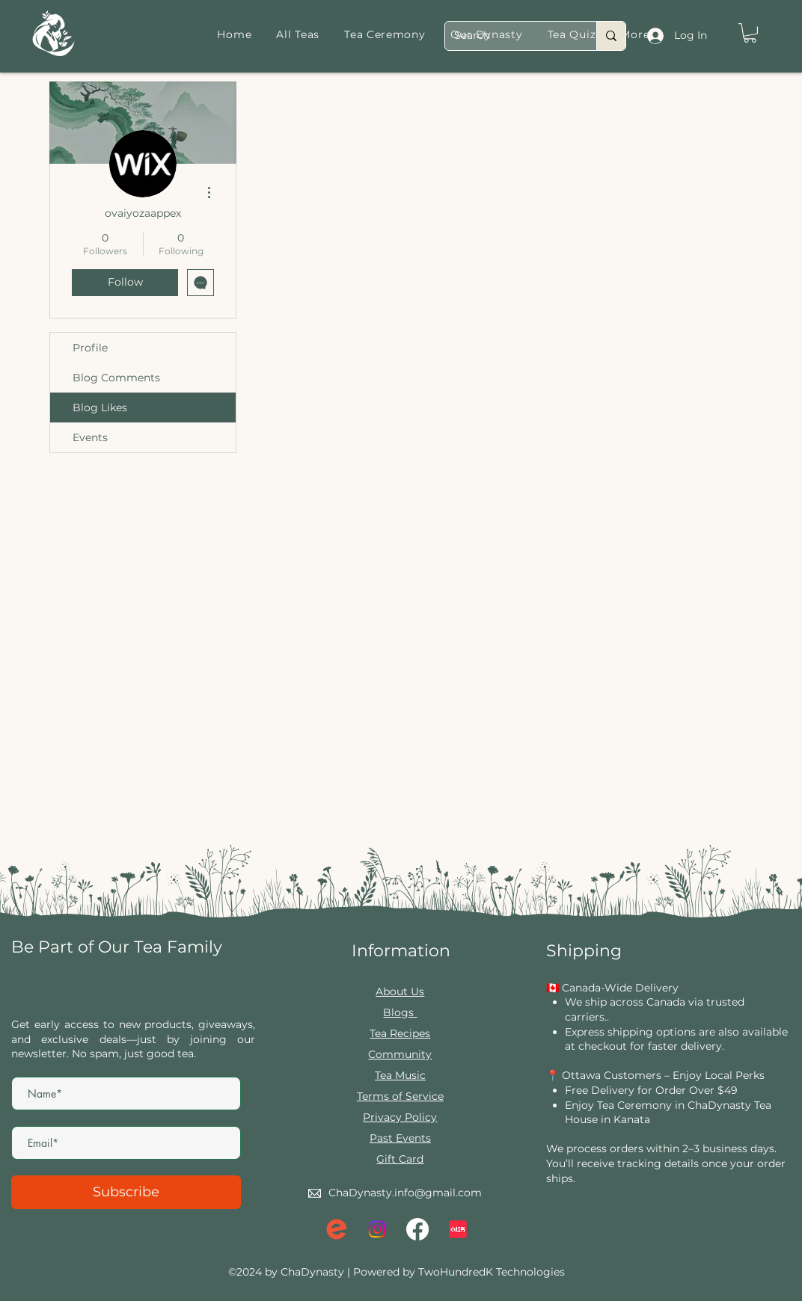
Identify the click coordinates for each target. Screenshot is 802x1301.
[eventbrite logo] (336, 1229)
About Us (400, 991)
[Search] (509, 36)
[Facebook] (417, 1229)
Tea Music (400, 1075)
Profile (90, 347)
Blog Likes (100, 407)
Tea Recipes (400, 1033)
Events (90, 437)
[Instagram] (377, 1229)
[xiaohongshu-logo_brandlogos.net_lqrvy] (458, 1229)
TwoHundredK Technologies (491, 1272)
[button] (750, 33)
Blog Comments (116, 377)
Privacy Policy (400, 1117)
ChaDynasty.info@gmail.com (405, 1192)
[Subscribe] (126, 1192)
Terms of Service (400, 1096)
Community (400, 1054)
